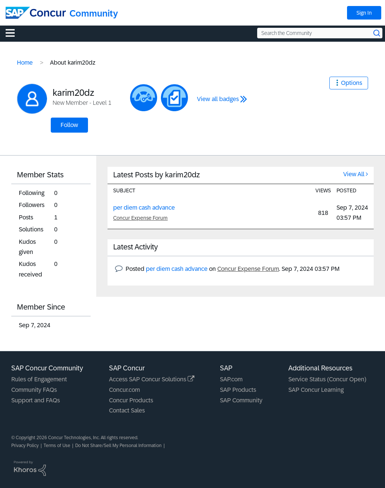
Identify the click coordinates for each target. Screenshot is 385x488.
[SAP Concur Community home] (36, 13)
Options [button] (351, 83)
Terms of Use (57, 445)
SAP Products (238, 390)
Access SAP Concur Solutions (151, 379)
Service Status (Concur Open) (327, 379)
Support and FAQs (35, 400)
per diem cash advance (144, 207)
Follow (69, 125)
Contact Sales (127, 410)
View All (353, 174)
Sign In (364, 13)
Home (25, 62)
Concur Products (131, 400)
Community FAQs (34, 390)
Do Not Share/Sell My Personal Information (118, 445)
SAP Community (241, 400)
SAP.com (231, 379)
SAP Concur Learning (316, 390)
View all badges (218, 99)
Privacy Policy (25, 445)
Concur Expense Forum (140, 218)
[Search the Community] (319, 33)
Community (94, 13)
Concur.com (124, 390)
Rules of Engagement (39, 379)
